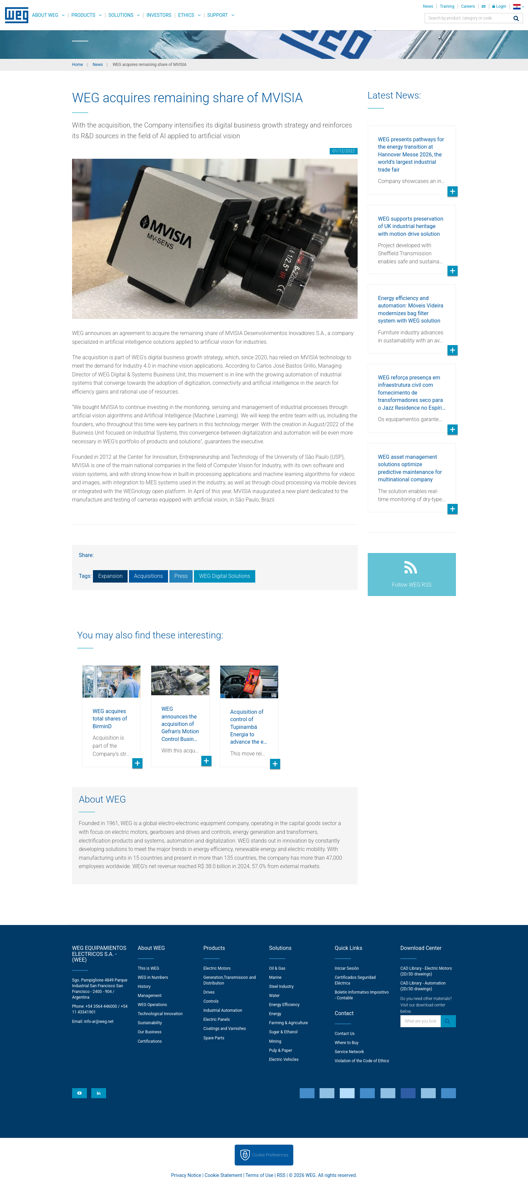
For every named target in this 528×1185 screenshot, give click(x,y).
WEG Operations (152, 1004)
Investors (158, 15)
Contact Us (345, 1033)
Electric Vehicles (284, 1059)
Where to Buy (346, 1042)
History (144, 986)
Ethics (186, 15)
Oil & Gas (277, 968)
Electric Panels (216, 1019)
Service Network (349, 1051)
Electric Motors (217, 968)
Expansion (110, 576)
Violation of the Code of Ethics (362, 1061)
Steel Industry (281, 986)
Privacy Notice (186, 1175)
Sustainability (150, 1023)
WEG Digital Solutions (224, 576)
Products (83, 15)
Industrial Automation (222, 1010)
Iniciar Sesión (347, 968)
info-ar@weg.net (98, 1021)
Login (499, 6)
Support (217, 15)
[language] (518, 6)
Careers (468, 6)
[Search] (516, 19)
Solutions (120, 15)
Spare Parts (213, 1038)
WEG (14, 15)
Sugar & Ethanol (283, 1032)
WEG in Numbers (153, 977)
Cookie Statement (223, 1175)
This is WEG (148, 968)
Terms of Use (259, 1175)
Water (274, 995)
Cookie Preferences (270, 1154)
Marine (275, 977)
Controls (211, 1001)
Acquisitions (148, 576)
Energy (275, 1013)
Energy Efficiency (284, 1004)
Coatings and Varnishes (224, 1028)
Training (447, 6)
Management (150, 995)
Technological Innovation (160, 1013)
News (428, 6)
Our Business (150, 1032)
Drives (208, 992)
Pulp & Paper (280, 1050)
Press (181, 576)
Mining (275, 1041)
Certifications (150, 1041)
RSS (281, 1175)
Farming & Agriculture (288, 1023)
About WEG (45, 15)
